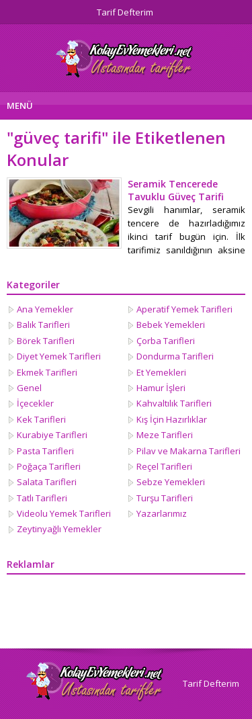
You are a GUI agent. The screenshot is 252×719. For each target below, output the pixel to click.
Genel (29, 388)
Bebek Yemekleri (170, 325)
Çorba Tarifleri (165, 341)
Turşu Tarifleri (164, 498)
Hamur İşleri (160, 388)
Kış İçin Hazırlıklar (171, 419)
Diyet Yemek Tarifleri (59, 356)
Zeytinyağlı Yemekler (59, 529)
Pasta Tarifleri (45, 451)
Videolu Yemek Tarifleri (64, 513)
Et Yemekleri (161, 372)
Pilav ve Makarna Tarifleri (188, 451)
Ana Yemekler (45, 309)
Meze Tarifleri (164, 435)
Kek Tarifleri (41, 419)
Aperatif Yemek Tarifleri (184, 309)
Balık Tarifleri (43, 325)
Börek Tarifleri (46, 341)
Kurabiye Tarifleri (52, 435)
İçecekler (35, 403)
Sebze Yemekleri (170, 482)
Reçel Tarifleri (164, 466)
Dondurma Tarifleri (175, 356)
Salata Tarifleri (47, 482)
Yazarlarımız (161, 513)
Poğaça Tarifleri (49, 466)
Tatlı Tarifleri (42, 498)
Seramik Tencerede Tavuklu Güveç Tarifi (176, 190)
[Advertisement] (74, 611)
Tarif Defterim (125, 12)
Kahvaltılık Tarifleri (174, 403)
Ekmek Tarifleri (47, 372)
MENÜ (20, 105)
